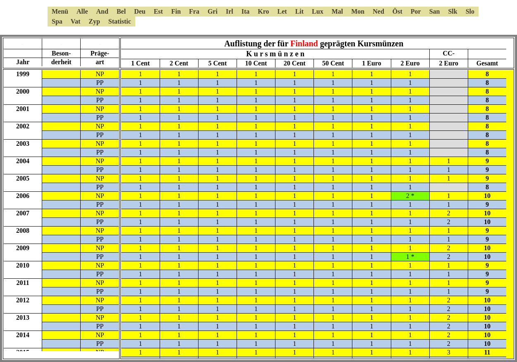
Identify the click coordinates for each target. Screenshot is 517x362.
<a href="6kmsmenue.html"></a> (258, 16)
